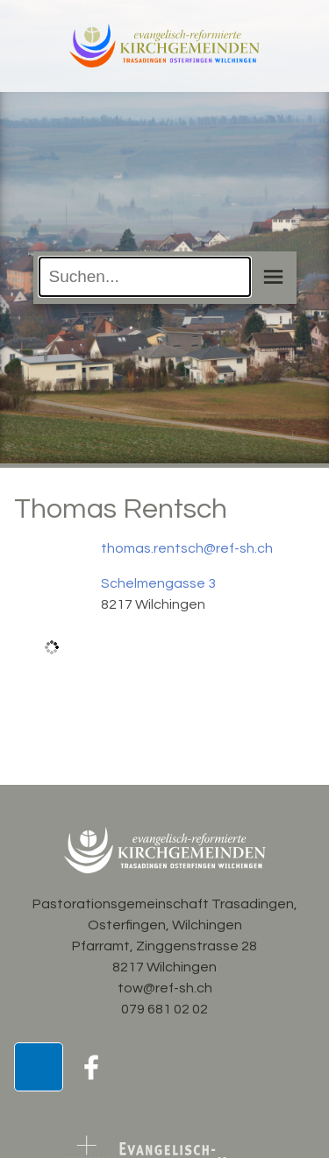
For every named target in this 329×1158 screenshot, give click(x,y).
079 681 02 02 (164, 1009)
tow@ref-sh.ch (165, 988)
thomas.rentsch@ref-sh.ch (187, 548)
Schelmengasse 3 (158, 583)
